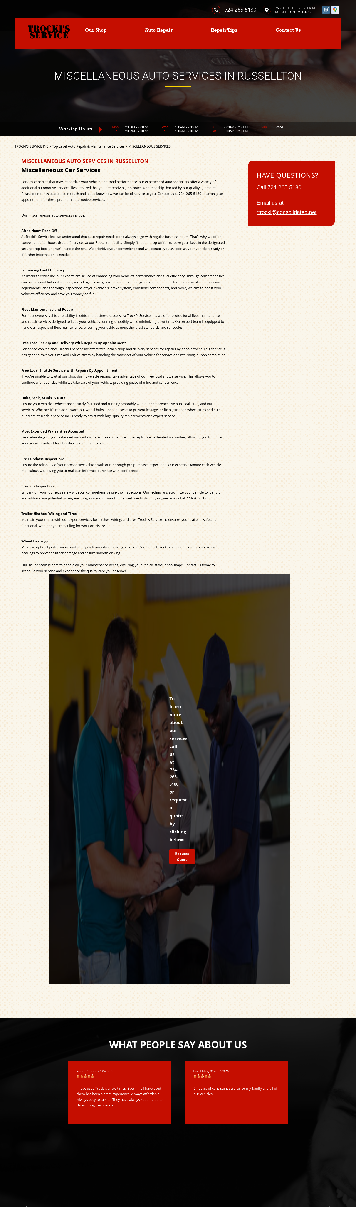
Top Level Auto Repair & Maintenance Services (88, 146)
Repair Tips (224, 30)
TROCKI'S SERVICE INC (31, 146)
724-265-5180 (240, 9)
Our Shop (96, 30)
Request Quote (182, 856)
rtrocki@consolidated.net (287, 212)
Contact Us (288, 30)
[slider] (85, 1076)
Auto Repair (159, 30)
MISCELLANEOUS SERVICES (149, 146)
